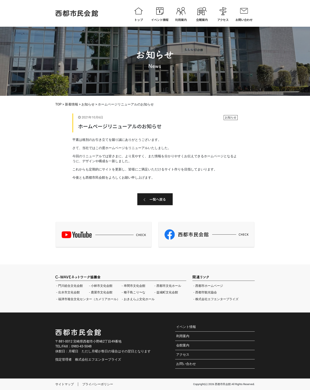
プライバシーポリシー (97, 384)
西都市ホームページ (209, 286)
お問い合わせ (244, 19)
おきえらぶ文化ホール (139, 299)
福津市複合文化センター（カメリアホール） (89, 299)
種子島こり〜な (134, 292)
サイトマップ (64, 384)
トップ (138, 19)
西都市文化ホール (168, 286)
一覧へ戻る (157, 199)
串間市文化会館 (134, 286)
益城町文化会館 (167, 292)
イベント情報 (159, 19)
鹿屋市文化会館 (101, 292)
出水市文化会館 (69, 292)
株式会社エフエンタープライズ (216, 299)
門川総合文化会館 (70, 286)
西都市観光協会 (206, 292)
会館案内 (202, 19)
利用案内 (181, 19)
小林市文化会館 (101, 286)
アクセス (223, 19)
